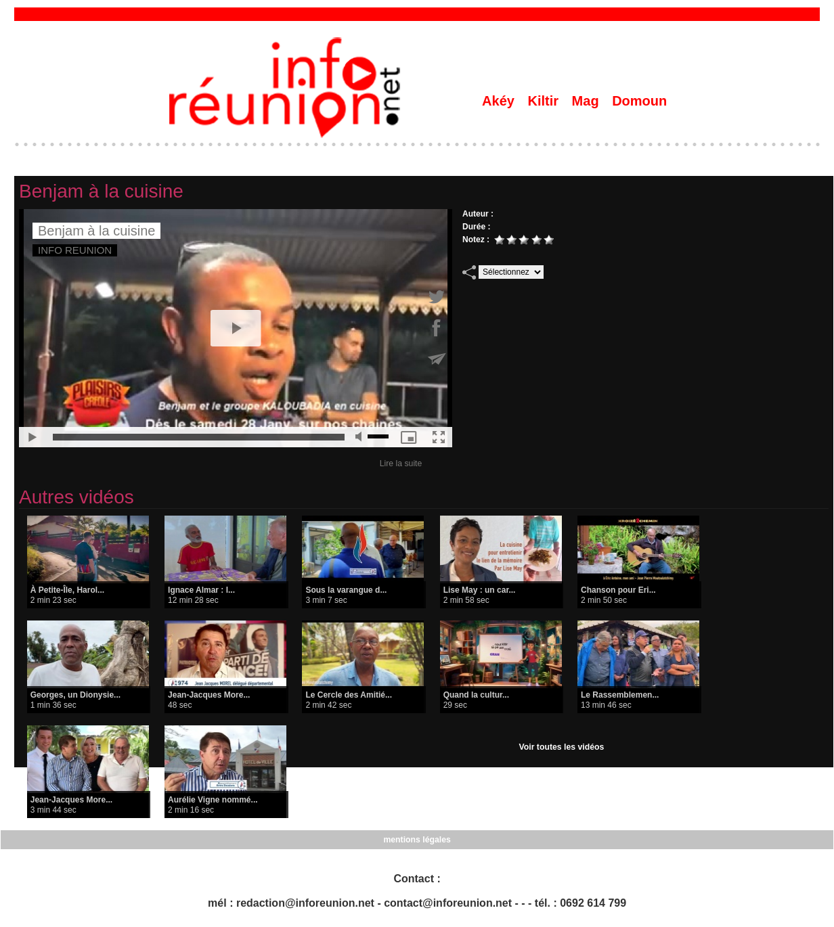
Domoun (639, 100)
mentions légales (416, 839)
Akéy (500, 100)
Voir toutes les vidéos (561, 747)
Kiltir (544, 100)
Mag (587, 100)
